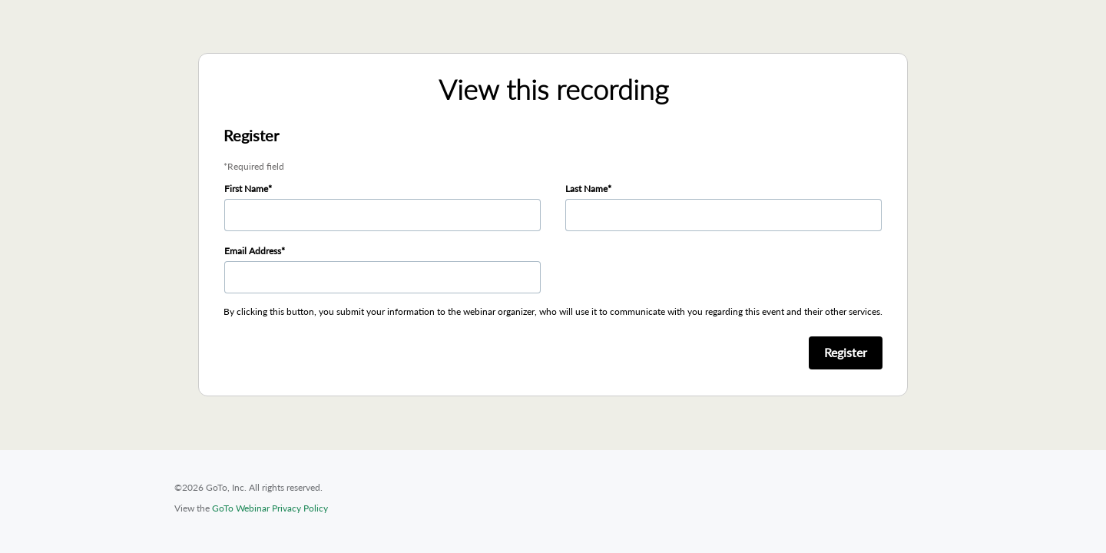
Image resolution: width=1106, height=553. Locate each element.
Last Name (586, 188)
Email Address (252, 251)
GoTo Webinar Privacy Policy (270, 508)
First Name (246, 188)
